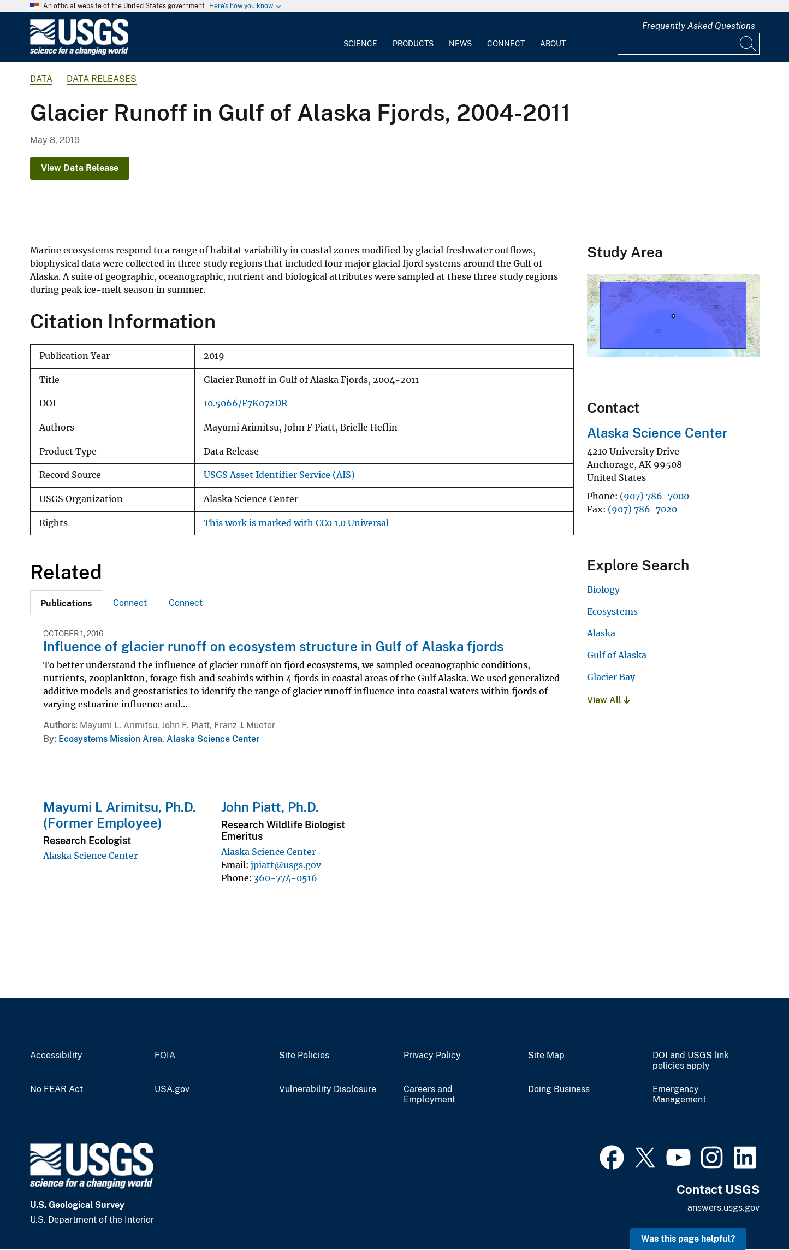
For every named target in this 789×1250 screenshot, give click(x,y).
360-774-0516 (285, 877)
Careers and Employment (429, 1094)
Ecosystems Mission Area (110, 739)
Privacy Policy (432, 1055)
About (553, 43)
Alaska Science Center (213, 739)
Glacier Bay (611, 676)
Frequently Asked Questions (698, 26)
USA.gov (172, 1089)
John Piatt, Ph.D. (270, 807)
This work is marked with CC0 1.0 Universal (296, 523)
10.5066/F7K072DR (245, 403)
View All (608, 700)
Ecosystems (612, 611)
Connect (506, 43)
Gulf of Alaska (616, 655)
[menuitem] (360, 37)
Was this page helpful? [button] (688, 1239)
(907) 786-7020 (642, 509)
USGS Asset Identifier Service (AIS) (279, 475)
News (460, 43)
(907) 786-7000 (654, 496)
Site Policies (304, 1055)
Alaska (601, 633)
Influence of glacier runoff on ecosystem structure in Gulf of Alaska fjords (273, 646)
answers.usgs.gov (723, 1207)
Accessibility (56, 1055)
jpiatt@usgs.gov (286, 864)
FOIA (165, 1055)
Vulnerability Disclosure (327, 1089)
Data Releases (102, 79)
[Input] (689, 44)
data (41, 79)
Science (360, 43)
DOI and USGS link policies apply (690, 1061)
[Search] (749, 44)
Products (413, 43)
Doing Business (559, 1089)
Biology (603, 589)
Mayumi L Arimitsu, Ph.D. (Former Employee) (119, 814)
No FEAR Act (56, 1089)
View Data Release (79, 168)
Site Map (546, 1055)
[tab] (66, 602)
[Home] (79, 53)
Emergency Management (679, 1094)
